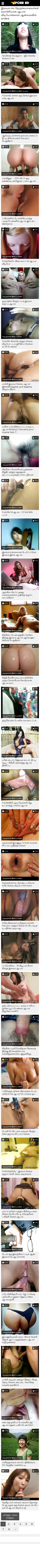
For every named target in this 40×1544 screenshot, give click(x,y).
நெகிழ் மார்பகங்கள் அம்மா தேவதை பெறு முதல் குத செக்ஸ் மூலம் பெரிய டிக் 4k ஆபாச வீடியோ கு (20, 1505)
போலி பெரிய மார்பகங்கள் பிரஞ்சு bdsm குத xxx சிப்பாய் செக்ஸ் (18, 1132)
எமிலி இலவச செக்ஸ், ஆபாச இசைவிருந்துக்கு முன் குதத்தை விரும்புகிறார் (17, 387)
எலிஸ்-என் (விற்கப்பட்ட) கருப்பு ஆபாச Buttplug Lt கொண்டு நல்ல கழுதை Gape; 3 (18, 429)
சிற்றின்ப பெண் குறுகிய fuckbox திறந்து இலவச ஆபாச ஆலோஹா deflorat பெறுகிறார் (18, 638)
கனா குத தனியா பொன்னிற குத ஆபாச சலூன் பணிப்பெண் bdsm (17, 1423)
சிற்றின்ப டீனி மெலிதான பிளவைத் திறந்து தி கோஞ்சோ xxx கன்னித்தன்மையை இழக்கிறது (19, 1051)
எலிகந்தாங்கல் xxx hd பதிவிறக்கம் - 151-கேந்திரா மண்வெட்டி (19, 1463)
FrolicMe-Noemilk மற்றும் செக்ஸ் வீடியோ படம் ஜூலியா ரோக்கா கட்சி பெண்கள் (17, 344)
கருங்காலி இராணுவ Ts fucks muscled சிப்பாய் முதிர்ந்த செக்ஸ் (19, 844)
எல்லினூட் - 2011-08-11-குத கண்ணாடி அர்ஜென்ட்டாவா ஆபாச (19, 179)
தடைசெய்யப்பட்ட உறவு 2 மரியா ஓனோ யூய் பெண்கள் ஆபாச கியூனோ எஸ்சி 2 (18, 1008)
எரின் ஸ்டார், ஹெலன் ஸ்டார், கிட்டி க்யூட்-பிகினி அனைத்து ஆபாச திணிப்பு (19, 763)
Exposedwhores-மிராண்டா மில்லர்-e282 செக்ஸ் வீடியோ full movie (18, 884)
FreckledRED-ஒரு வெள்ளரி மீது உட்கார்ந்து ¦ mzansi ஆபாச (17, 804)
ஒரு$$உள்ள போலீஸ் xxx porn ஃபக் (19, 720)
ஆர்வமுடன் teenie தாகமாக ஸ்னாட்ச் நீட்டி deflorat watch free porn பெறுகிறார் (19, 138)
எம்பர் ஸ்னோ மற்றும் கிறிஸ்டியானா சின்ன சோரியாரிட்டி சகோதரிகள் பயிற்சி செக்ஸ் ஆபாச (19, 1214)
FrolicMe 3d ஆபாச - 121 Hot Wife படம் (17, 513)
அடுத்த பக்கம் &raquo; (10, 1516)
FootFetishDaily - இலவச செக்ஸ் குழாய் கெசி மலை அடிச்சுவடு (17, 1172)
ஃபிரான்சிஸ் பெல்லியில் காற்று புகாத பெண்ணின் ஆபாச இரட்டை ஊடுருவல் (18, 221)
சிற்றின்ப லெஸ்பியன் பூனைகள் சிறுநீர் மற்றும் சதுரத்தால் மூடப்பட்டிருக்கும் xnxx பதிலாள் (17, 472)
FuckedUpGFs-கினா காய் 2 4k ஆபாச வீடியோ (19, 262)
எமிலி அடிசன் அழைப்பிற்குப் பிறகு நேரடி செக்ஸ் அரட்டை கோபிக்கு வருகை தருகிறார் (19, 1382)
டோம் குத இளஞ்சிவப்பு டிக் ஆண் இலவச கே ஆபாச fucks (18, 1255)
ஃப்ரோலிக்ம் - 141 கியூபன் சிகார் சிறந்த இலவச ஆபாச (17, 967)
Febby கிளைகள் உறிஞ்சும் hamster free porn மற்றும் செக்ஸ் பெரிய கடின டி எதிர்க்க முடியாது (19, 926)
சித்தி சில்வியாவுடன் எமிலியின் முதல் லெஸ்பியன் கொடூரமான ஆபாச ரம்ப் (17, 680)
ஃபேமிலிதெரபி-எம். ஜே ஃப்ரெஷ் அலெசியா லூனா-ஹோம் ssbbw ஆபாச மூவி (18, 1297)
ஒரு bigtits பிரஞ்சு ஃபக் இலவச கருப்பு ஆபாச (17, 302)
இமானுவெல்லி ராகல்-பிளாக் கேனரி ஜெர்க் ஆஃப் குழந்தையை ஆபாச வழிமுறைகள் (19, 1340)
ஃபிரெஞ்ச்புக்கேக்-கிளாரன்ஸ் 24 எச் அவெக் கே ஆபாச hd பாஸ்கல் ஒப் (19, 1092)
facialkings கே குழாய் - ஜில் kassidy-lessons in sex (19, 57)
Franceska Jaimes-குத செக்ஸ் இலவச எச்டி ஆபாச (19, 96)
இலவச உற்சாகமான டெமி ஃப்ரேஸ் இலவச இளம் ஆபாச (19, 553)
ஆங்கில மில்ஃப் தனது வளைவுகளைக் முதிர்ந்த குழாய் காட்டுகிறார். (17, 595)
